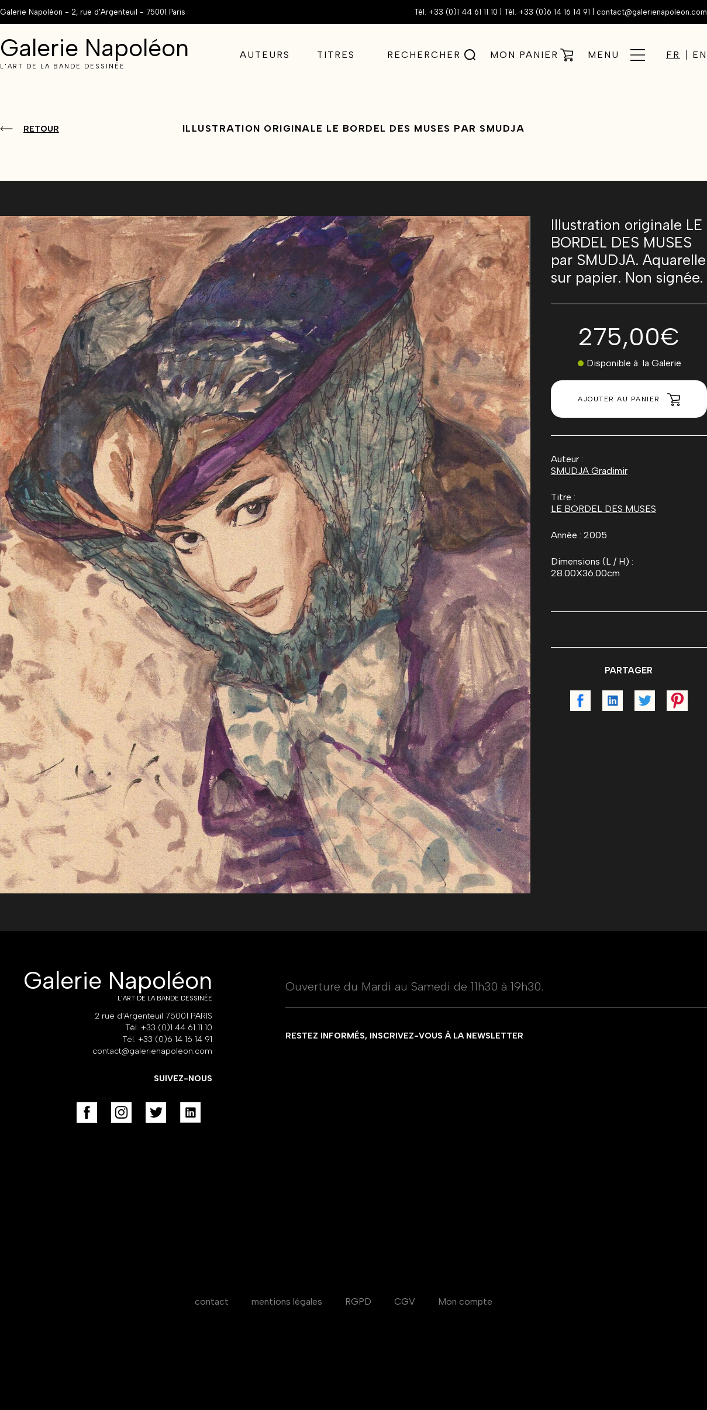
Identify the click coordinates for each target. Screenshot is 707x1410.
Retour (41, 129)
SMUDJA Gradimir (589, 470)
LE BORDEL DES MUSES (603, 508)
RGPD (358, 1301)
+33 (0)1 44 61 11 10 (463, 12)
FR (673, 55)
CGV (404, 1301)
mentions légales (286, 1301)
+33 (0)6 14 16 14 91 (554, 12)
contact (212, 1301)
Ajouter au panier (629, 399)
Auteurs (265, 54)
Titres (336, 54)
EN (699, 55)
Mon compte (465, 1301)
